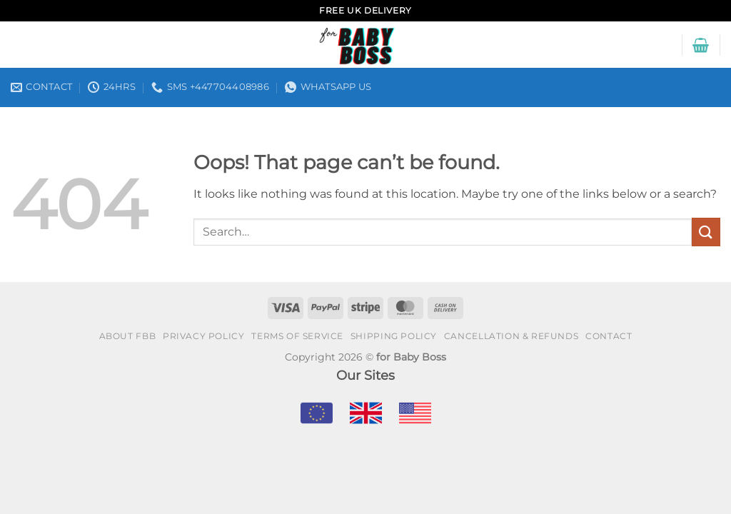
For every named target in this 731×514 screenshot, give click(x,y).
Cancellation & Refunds (511, 336)
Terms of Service (297, 336)
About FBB (127, 336)
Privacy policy (204, 336)
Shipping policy (394, 336)
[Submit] (706, 232)
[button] (700, 45)
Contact (608, 336)
